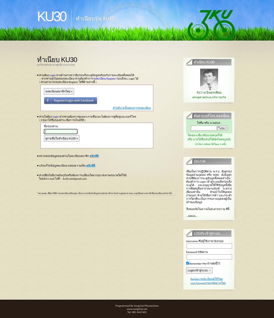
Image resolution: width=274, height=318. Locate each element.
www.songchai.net (137, 309)
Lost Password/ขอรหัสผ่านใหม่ (208, 283)
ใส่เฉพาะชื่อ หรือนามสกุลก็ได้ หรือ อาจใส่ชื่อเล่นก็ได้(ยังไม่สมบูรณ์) (211, 140)
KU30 (51, 16)
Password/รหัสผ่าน (197, 252)
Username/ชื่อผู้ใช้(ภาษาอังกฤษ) (204, 241)
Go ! (222, 128)
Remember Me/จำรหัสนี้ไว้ (203, 263)
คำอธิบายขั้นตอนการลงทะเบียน (132, 107)
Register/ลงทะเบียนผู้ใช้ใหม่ (207, 279)
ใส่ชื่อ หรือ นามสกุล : (209, 122)
